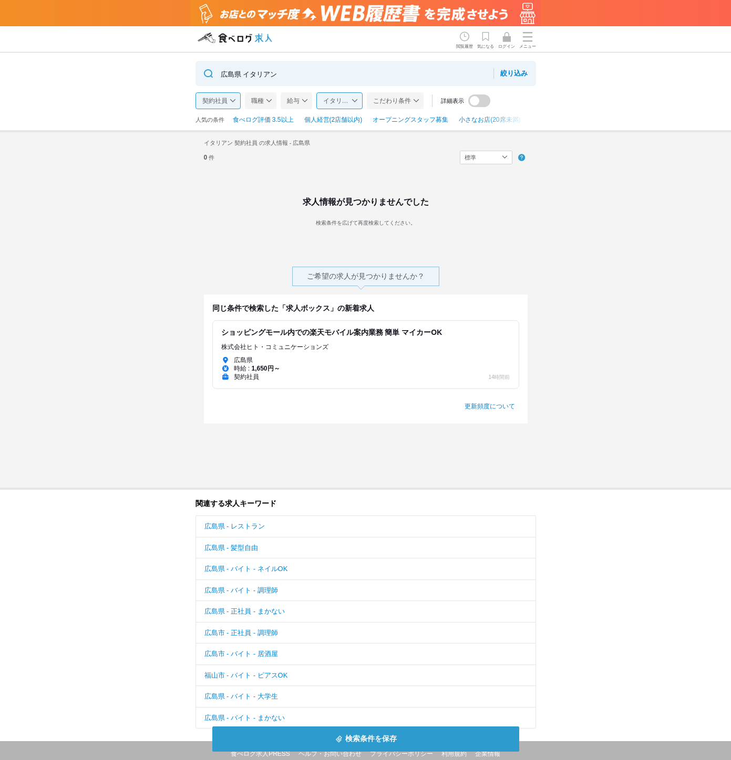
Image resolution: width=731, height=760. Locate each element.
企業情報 (487, 753)
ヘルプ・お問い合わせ (330, 753)
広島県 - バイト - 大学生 (241, 696)
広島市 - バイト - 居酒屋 (241, 654)
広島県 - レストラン (234, 526)
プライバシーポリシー (401, 753)
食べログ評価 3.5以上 (263, 119)
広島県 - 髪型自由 (231, 548)
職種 (257, 100)
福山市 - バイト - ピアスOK (246, 675)
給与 (293, 100)
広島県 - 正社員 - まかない (244, 611)
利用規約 (454, 753)
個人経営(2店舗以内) (333, 119)
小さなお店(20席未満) (489, 119)
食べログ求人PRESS (260, 753)
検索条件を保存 (371, 738)
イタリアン (339, 100)
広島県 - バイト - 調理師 (241, 590)
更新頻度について (490, 406)
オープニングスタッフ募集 (410, 119)
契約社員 (215, 100)
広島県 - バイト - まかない (244, 718)
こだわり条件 (392, 100)
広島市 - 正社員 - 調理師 (241, 633)
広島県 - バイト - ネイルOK (246, 569)
